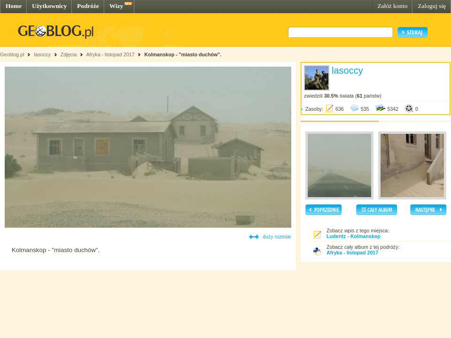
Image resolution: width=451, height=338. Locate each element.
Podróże (88, 5)
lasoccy (42, 54)
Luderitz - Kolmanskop (354, 236)
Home (14, 5)
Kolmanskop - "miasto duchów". (182, 54)
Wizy (116, 5)
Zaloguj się (432, 5)
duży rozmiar (277, 236)
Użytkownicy (49, 5)
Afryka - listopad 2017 (110, 54)
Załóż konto (392, 5)
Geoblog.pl (12, 54)
